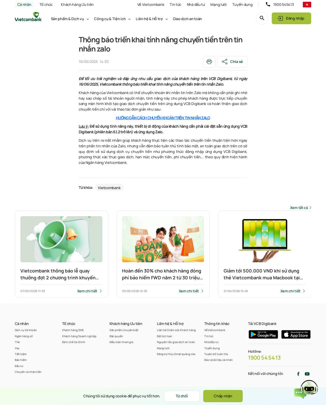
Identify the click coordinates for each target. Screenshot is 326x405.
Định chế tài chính (74, 342)
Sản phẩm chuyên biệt (124, 330)
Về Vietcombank (150, 4)
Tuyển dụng (242, 4)
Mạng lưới (218, 4)
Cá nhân (24, 4)
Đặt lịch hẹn (164, 336)
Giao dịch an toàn (187, 18)
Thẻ (17, 342)
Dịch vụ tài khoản (26, 330)
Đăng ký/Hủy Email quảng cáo (176, 354)
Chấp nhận (223, 396)
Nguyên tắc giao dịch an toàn (176, 342)
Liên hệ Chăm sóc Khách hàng (176, 330)
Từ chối (182, 396)
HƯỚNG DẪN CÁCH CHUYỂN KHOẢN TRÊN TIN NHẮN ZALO (163, 117)
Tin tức (175, 4)
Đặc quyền (116, 336)
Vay (17, 348)
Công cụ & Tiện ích (110, 18)
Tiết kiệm (21, 354)
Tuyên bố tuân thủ (216, 354)
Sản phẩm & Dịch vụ (67, 18)
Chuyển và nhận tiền (28, 372)
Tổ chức (46, 4)
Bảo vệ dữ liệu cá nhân (218, 360)
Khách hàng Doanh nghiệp (79, 336)
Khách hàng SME (73, 330)
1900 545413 (283, 4)
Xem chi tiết (87, 291)
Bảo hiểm (21, 360)
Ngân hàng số (24, 336)
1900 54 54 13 (264, 357)
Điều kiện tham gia (121, 342)
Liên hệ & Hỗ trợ (149, 18)
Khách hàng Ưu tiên (77, 4)
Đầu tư (19, 366)
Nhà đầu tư (196, 4)
